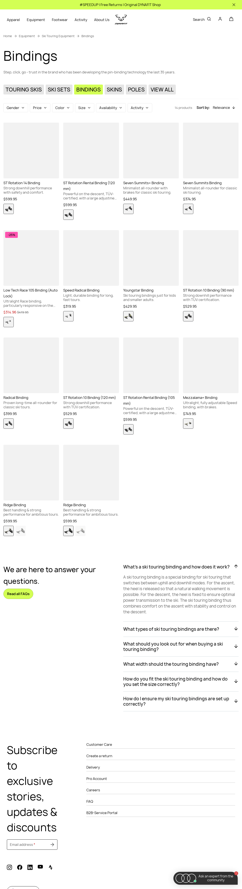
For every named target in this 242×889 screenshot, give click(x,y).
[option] (8, 209)
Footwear (60, 19)
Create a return (99, 756)
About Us (102, 19)
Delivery (93, 767)
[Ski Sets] (59, 90)
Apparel (13, 19)
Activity (81, 19)
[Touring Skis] (23, 90)
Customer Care (99, 744)
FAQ (89, 801)
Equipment (36, 19)
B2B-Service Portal (101, 812)
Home (7, 36)
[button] (15, 107)
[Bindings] (88, 90)
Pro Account (96, 778)
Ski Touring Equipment (58, 36)
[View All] (162, 90)
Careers (93, 790)
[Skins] (114, 90)
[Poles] (136, 90)
